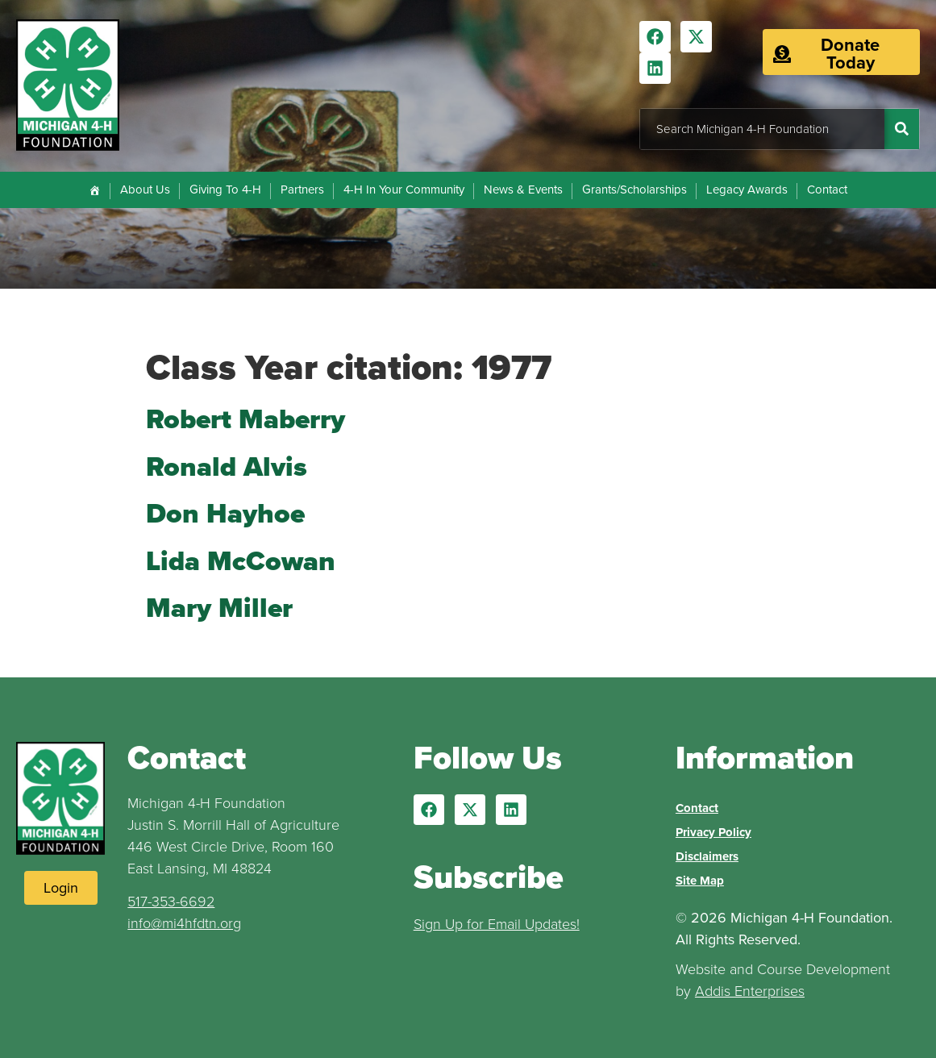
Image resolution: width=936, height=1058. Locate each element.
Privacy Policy (713, 832)
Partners (302, 189)
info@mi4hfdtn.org (184, 923)
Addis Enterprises (750, 991)
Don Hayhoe (225, 513)
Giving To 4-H (225, 189)
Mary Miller (219, 607)
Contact (827, 189)
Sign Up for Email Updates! (497, 924)
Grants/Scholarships (634, 189)
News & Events (523, 189)
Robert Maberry (245, 418)
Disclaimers (707, 856)
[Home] (94, 190)
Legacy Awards (747, 189)
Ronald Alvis (226, 466)
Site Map (700, 880)
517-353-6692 (170, 901)
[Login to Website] (61, 888)
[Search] (901, 129)
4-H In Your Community (403, 189)
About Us (145, 189)
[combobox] (762, 129)
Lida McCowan (240, 560)
